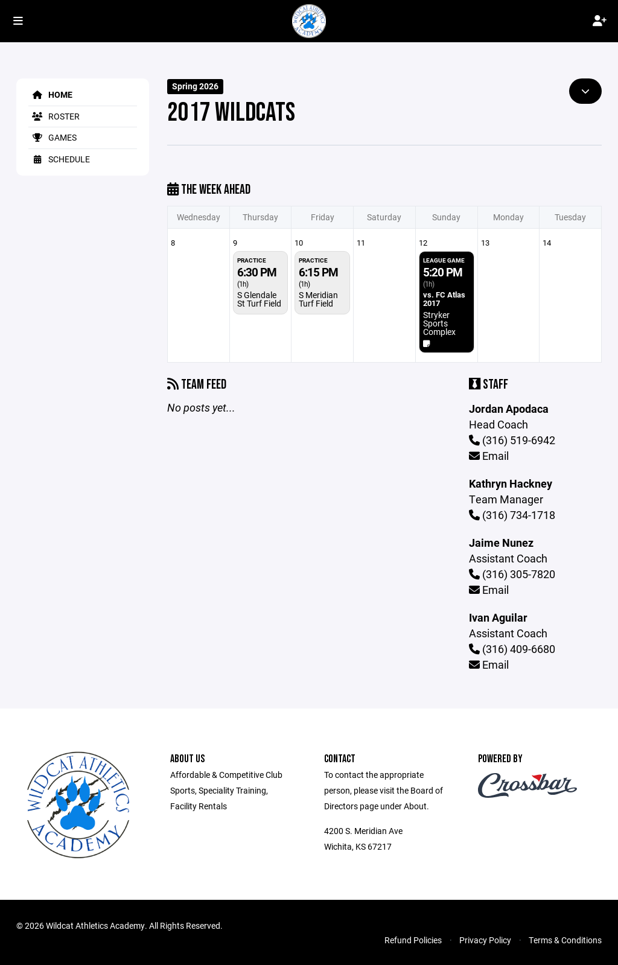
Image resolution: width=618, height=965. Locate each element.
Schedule (59, 159)
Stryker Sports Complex (439, 323)
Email (489, 455)
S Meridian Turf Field (318, 299)
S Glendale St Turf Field (259, 299)
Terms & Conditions (565, 940)
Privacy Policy (485, 940)
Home (50, 94)
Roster (54, 116)
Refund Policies (413, 940)
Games (52, 137)
